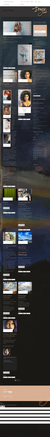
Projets (39, 1)
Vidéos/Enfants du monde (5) (10, 335)
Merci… (6, 202)
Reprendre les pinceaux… (24, 203)
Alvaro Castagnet (38, 166)
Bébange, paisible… (22, 297)
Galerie (6, 84)
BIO (24, 1)
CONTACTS (5, 175)
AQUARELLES (9, 169)
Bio (33, 74)
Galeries (31, 1)
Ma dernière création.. (23, 85)
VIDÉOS (8, 174)
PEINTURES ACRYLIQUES (7, 168)
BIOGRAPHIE (8, 173)
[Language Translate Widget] (7, 391)
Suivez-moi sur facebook (39, 99)
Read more (7, 207)
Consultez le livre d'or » (37, 46)
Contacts (22, 4)
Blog (34, 68)
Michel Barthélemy (38, 170)
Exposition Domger (7, 297)
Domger (12, 39)
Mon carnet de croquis (12, 37)
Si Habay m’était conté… (9, 247)
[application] (10, 363)
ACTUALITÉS (27, 1)
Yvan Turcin (37, 171)
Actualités (9, 33)
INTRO (22, 1)
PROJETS (11, 174)
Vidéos (36, 1)
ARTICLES (12, 173)
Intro (34, 71)
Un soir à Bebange (22, 247)
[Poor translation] (3, 406)
